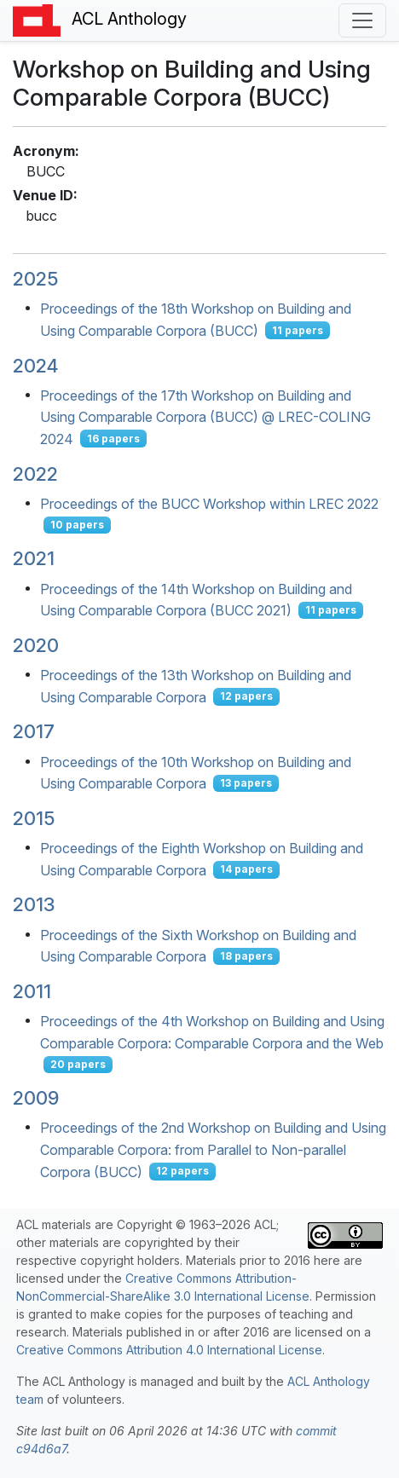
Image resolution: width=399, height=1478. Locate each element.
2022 (35, 474)
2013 (34, 904)
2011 (32, 991)
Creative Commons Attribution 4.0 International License (169, 1349)
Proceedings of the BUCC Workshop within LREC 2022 (209, 502)
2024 (35, 366)
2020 (36, 645)
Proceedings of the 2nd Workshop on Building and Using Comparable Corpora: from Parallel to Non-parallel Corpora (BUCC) (213, 1149)
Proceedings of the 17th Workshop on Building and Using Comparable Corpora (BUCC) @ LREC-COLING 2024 (205, 416)
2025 (35, 279)
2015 (34, 818)
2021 (34, 558)
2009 (36, 1098)
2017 (34, 731)
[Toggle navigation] (362, 20)
